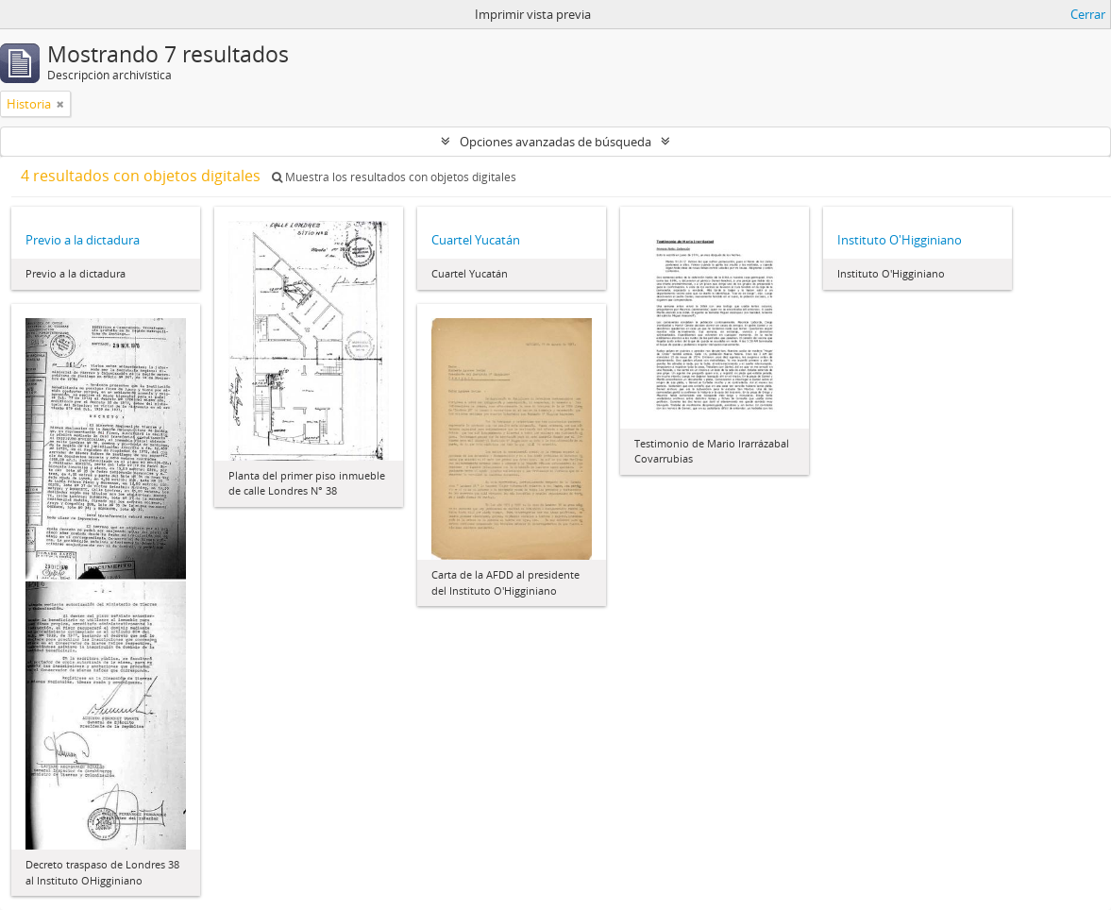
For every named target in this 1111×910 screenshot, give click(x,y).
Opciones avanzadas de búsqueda (555, 141)
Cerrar (1087, 14)
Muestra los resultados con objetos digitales (394, 177)
